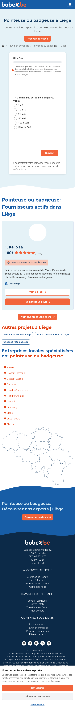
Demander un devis (37, 301)
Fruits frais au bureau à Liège (53, 334)
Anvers (9, 367)
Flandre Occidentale (16, 390)
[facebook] (24, 643)
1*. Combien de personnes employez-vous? (34, 99)
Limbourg (10, 407)
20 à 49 (22, 114)
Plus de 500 (24, 127)
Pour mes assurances (37, 631)
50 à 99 (22, 118)
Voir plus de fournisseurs (38, 316)
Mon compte (37, 610)
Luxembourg (12, 418)
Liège (8, 412)
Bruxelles (10, 384)
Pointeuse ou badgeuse (45, 45)
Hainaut (9, 401)
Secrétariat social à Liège (17, 334)
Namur (9, 424)
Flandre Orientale (14, 395)
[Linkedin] (49, 643)
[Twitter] (30, 643)
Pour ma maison (37, 624)
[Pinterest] (42, 643)
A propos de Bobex (37, 577)
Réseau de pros (37, 634)
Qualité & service (37, 580)
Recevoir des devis (37, 38)
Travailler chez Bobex (37, 607)
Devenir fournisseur (37, 600)
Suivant (49, 153)
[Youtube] (36, 643)
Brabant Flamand (14, 373)
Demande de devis (38, 517)
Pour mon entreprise (18, 45)
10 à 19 (22, 109)
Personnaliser (38, 704)
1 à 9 (20, 105)
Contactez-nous (37, 586)
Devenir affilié (38, 604)
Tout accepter (37, 688)
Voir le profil (37, 292)
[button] (70, 4)
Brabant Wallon (13, 378)
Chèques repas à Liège (15, 342)
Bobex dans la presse (37, 583)
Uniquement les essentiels (37, 696)
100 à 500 (23, 123)
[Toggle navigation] (70, 4)
